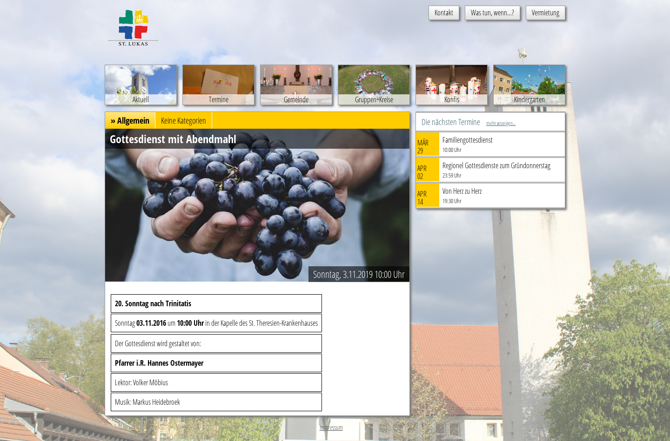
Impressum (331, 427)
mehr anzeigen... (501, 123)
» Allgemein (130, 120)
